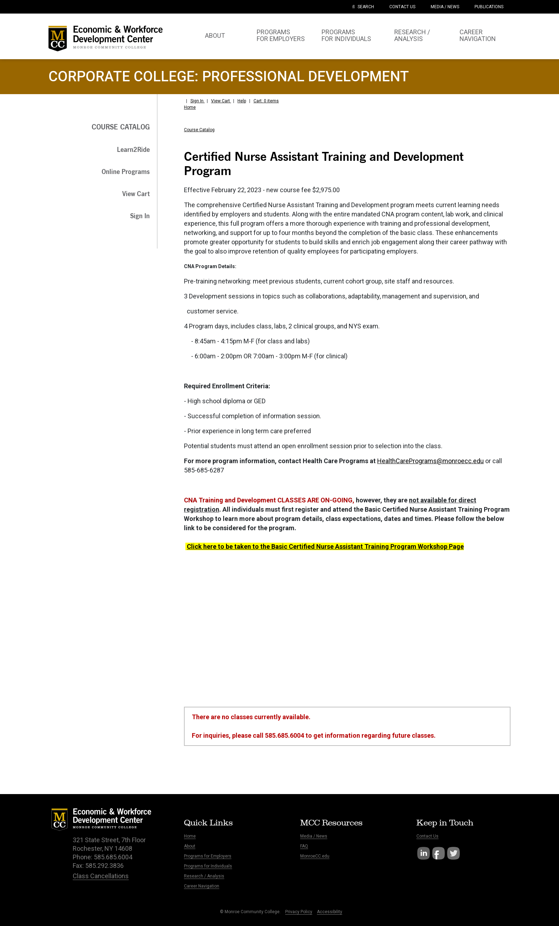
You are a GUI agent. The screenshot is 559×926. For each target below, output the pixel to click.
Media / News (313, 836)
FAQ (304, 846)
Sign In (197, 100)
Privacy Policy (298, 911)
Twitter (453, 853)
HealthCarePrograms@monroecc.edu (430, 461)
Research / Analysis (204, 876)
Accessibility (329, 911)
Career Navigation (201, 886)
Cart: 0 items (266, 100)
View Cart (221, 100)
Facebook (438, 853)
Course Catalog (199, 129)
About (189, 846)
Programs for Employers (207, 856)
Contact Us (427, 836)
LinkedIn (423, 853)
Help (241, 100)
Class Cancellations (101, 876)
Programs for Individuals (208, 866)
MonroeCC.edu (314, 856)
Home (190, 107)
